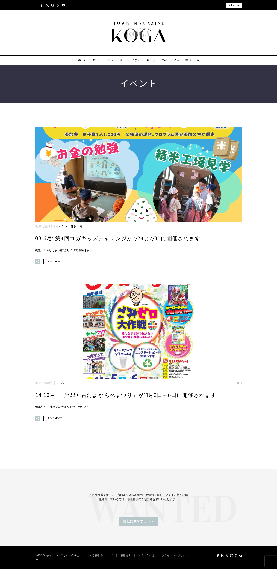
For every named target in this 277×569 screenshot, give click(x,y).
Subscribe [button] (234, 5)
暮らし (151, 60)
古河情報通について (101, 555)
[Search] (198, 60)
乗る (176, 60)
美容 (164, 60)
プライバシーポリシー (175, 555)
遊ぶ (122, 60)
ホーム (82, 60)
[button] (37, 261)
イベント (61, 226)
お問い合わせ (146, 555)
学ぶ (188, 60)
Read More (55, 261)
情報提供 (125, 555)
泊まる (136, 60)
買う (110, 60)
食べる (97, 60)
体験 (73, 226)
